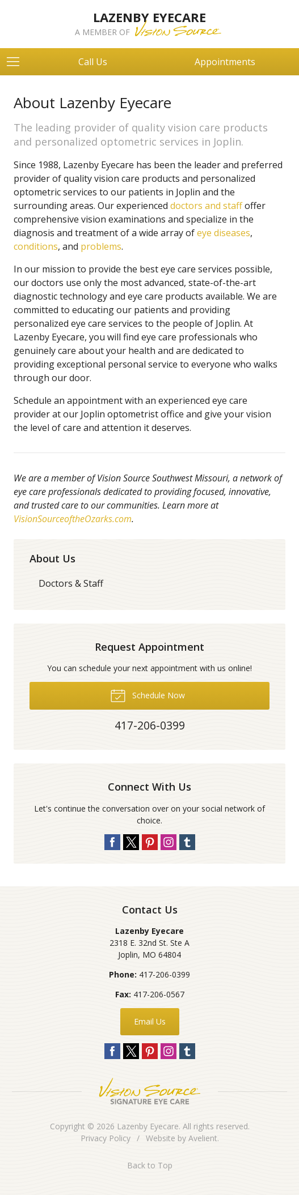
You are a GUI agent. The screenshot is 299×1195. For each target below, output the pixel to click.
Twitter (131, 842)
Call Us (92, 62)
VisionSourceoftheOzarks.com (73, 519)
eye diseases (223, 233)
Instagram (168, 842)
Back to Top (149, 1165)
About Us (52, 558)
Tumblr (187, 842)
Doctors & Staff (71, 583)
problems (101, 246)
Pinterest (150, 842)
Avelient (202, 1138)
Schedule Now (147, 695)
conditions (36, 246)
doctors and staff (206, 205)
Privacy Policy (105, 1138)
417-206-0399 (164, 974)
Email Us (150, 1021)
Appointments (225, 62)
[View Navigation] (17, 61)
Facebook (112, 842)
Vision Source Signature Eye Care (150, 1091)
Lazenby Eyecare (148, 1126)
